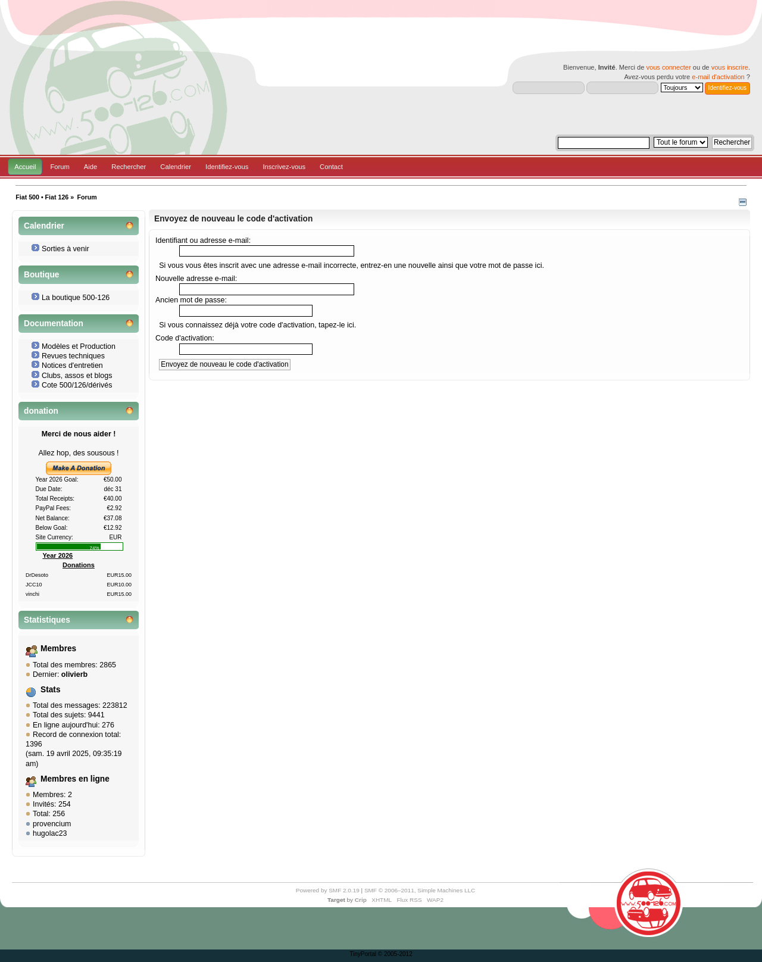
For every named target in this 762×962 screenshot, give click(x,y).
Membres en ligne (75, 778)
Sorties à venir (65, 249)
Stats (50, 689)
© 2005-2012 (395, 954)
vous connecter (668, 67)
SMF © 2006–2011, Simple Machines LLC (419, 890)
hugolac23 (50, 833)
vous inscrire (729, 67)
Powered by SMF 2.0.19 (328, 890)
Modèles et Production (78, 346)
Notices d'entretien (72, 365)
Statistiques (47, 620)
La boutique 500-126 (76, 297)
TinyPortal (362, 954)
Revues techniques (73, 356)
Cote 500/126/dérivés (77, 385)
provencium (52, 824)
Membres (58, 648)
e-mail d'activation (718, 76)
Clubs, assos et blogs (77, 375)
